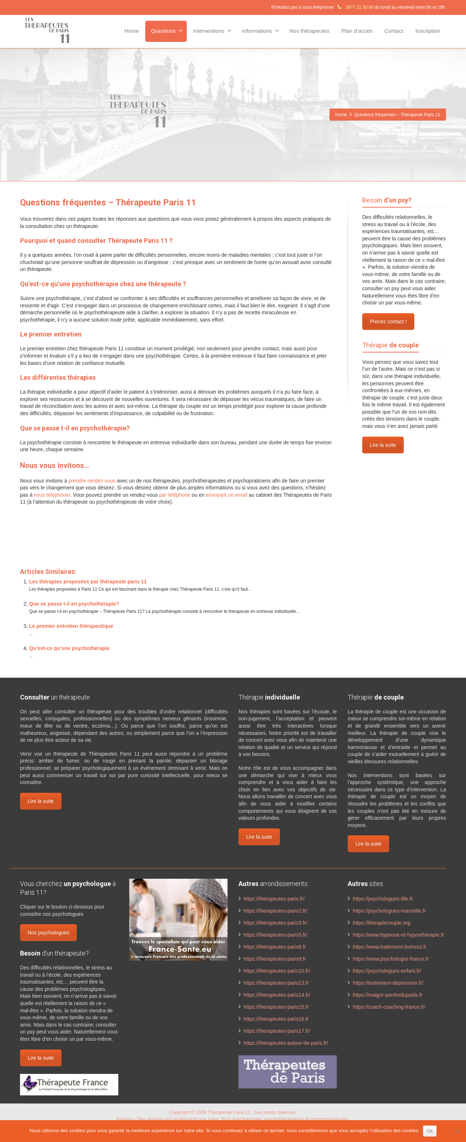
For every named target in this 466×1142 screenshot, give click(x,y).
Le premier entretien (51, 334)
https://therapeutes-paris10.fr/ (277, 971)
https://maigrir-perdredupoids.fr (387, 995)
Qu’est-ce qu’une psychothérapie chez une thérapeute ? (103, 284)
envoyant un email (227, 495)
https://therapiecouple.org (381, 923)
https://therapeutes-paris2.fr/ (275, 911)
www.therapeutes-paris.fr (98, 531)
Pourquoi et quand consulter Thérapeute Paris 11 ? (96, 240)
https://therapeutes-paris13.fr (276, 983)
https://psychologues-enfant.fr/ (387, 971)
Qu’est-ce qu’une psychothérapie (69, 648)
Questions (167, 30)
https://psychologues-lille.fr (383, 899)
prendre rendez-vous (91, 481)
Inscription (427, 31)
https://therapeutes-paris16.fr (276, 1019)
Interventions (212, 30)
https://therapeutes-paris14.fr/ (277, 995)
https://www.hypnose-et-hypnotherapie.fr (398, 935)
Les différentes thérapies (58, 377)
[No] (457, 1131)
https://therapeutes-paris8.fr (275, 947)
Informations (260, 30)
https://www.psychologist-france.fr (391, 959)
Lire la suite (383, 445)
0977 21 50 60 (355, 7)
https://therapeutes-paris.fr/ (274, 899)
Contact (393, 31)
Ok (430, 1131)
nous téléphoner (52, 495)
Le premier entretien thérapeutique (71, 626)
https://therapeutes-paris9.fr (275, 959)
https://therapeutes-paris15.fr (276, 1007)
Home (132, 31)
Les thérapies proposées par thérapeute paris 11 (88, 581)
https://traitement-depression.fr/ (388, 983)
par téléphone (174, 495)
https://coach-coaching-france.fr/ (389, 1007)
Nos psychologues (48, 933)
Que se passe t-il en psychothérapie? (75, 428)
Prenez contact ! (388, 321)
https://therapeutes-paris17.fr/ (277, 1031)
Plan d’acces (356, 31)
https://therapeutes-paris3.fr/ (275, 923)
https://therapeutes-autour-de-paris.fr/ (286, 1043)
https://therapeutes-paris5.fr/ (275, 935)
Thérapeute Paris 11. (230, 1112)
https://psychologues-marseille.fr (389, 911)
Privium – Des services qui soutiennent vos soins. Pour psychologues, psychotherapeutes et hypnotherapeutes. (233, 1119)
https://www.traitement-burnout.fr (389, 947)
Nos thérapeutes (309, 31)
